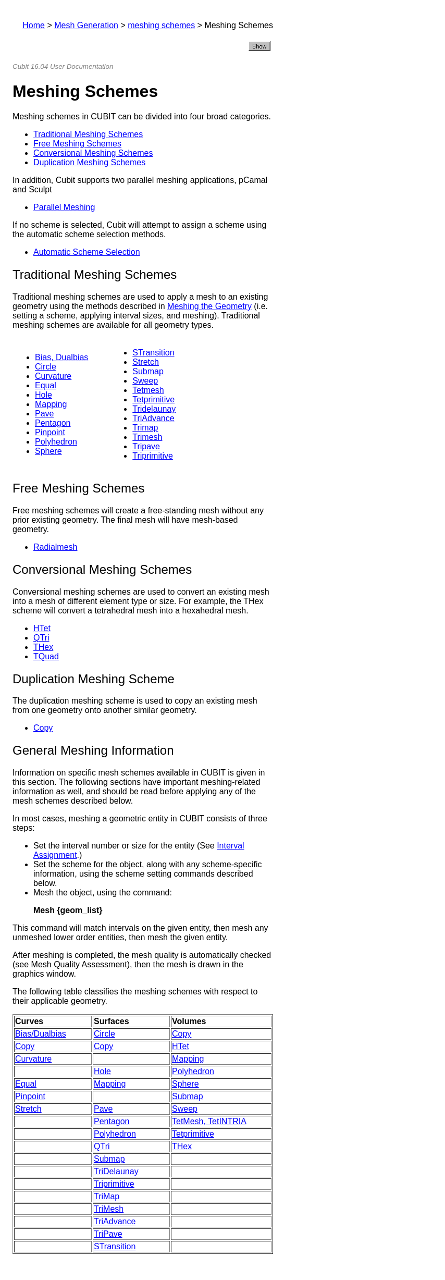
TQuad (46, 656)
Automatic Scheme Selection (86, 252)
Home (33, 25)
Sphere (48, 451)
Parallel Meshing (64, 207)
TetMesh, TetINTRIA (209, 1121)
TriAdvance (153, 418)
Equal (45, 385)
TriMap (106, 1196)
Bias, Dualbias (61, 357)
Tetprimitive (153, 399)
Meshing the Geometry (209, 306)
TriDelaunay (116, 1171)
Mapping (51, 404)
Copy (43, 727)
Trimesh (147, 437)
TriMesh (108, 1208)
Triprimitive (152, 455)
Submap (148, 371)
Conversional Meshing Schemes (93, 153)
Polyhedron (56, 441)
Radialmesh (55, 547)
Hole (43, 394)
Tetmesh (148, 390)
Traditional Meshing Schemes (88, 134)
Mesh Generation (86, 25)
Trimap (145, 427)
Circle (45, 366)
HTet (42, 628)
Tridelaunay (154, 408)
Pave (44, 413)
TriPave (108, 1233)
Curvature (53, 376)
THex (43, 647)
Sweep (145, 380)
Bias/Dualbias (40, 1033)
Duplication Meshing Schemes (89, 162)
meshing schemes (161, 25)
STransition (153, 352)
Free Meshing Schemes (77, 143)
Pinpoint (50, 432)
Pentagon (53, 423)
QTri (41, 637)
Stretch (145, 362)
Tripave (146, 446)
